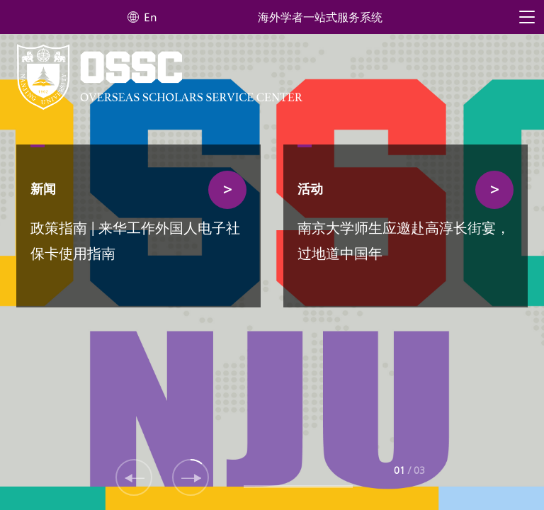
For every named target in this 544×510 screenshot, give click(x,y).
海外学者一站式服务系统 (320, 18)
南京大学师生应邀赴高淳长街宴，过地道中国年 (404, 241)
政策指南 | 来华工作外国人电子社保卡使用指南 (135, 241)
